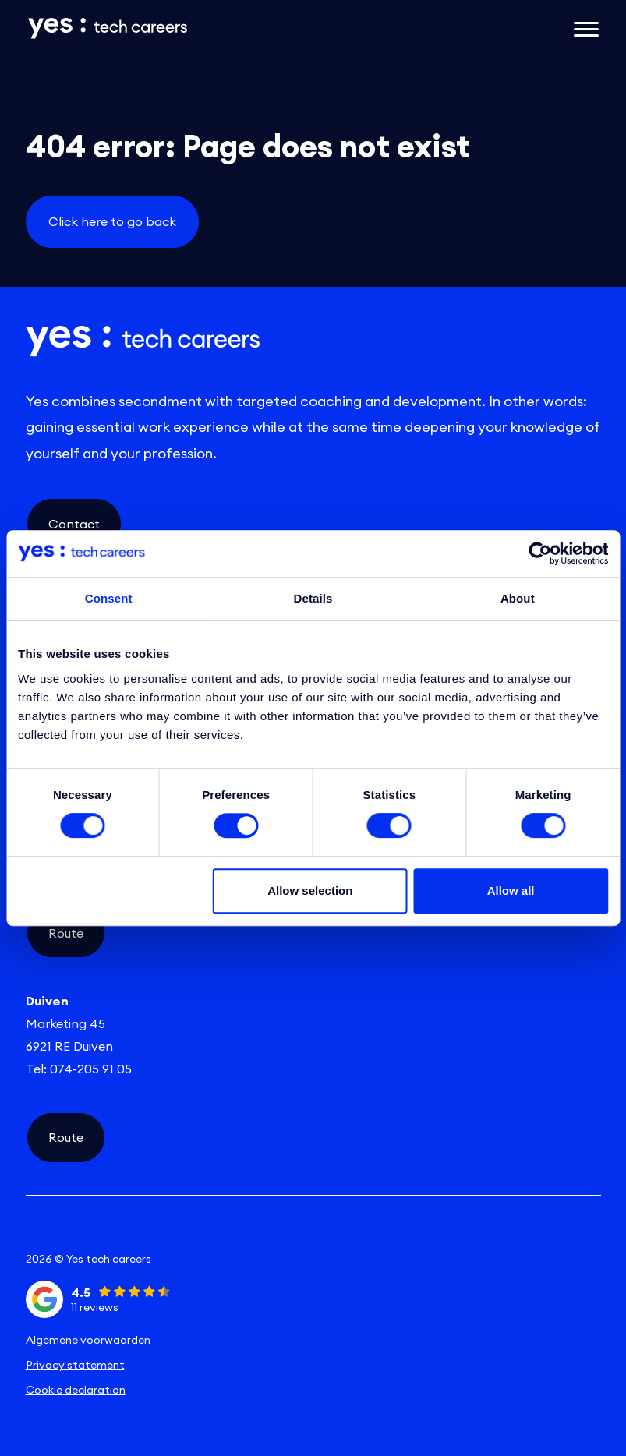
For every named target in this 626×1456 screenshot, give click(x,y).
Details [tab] (313, 598)
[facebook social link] (505, 1232)
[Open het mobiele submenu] (586, 28)
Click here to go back (112, 221)
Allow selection (309, 890)
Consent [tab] (109, 598)
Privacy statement (75, 1365)
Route (65, 933)
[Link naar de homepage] (215, 28)
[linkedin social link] (121, 1232)
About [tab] (517, 598)
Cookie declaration (76, 1390)
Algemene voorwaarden (88, 1340)
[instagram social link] (313, 1232)
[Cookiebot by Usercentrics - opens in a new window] (540, 553)
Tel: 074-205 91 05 (79, 1068)
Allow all (511, 890)
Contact (74, 524)
